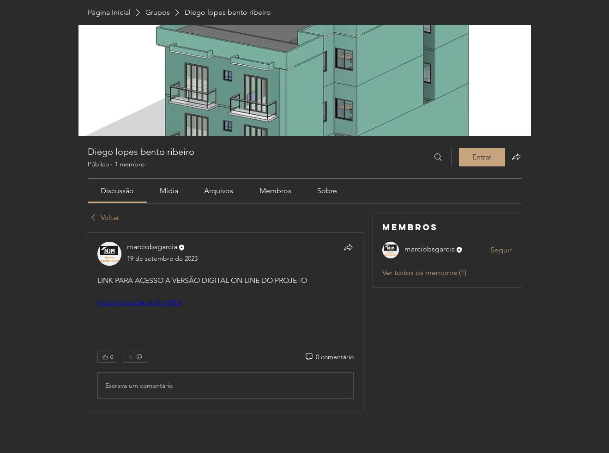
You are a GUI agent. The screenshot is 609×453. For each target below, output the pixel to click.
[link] (117, 190)
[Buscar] (438, 157)
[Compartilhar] (348, 247)
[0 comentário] (329, 357)
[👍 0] (107, 357)
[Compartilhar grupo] (516, 156)
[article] (226, 322)
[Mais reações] (135, 357)
